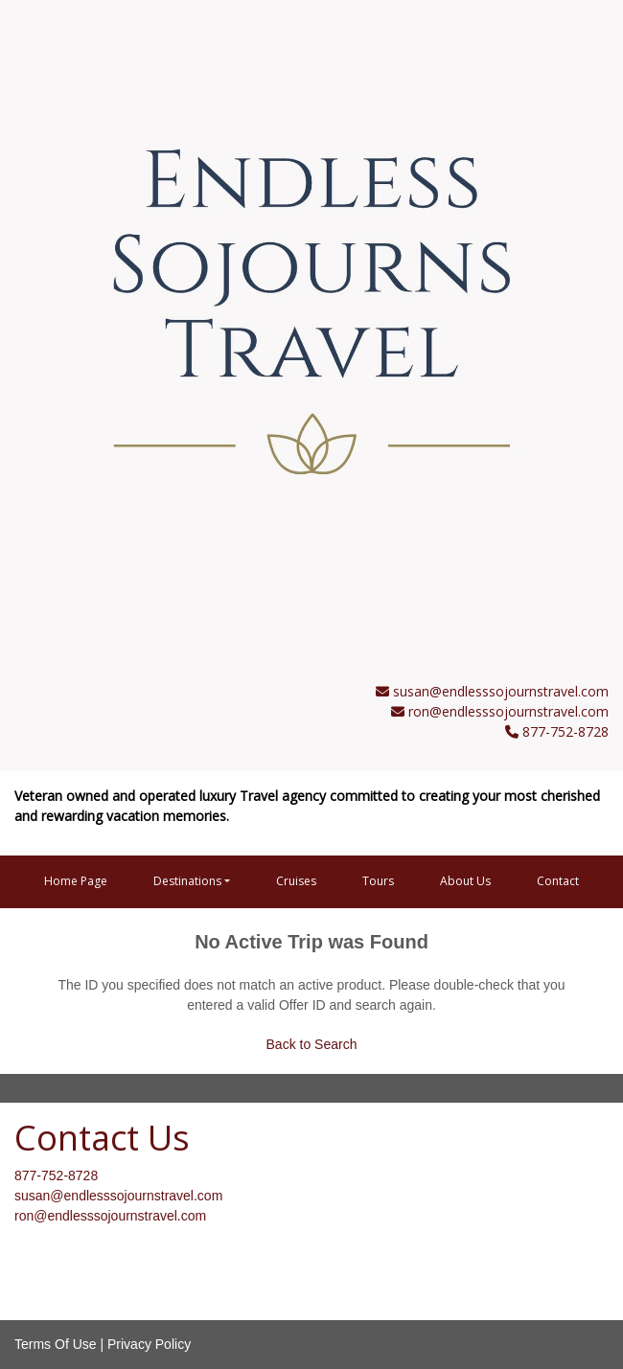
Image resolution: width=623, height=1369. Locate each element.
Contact (558, 881)
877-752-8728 (56, 1175)
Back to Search (312, 1044)
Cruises (296, 881)
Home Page (75, 881)
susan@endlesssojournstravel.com (501, 691)
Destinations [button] (187, 881)
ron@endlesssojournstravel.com (508, 711)
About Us (465, 881)
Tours (378, 881)
